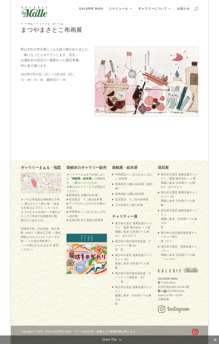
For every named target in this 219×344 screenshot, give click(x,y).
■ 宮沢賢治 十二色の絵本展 (84, 199)
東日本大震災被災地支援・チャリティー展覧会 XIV (133, 277)
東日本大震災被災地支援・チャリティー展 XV (133, 245)
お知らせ (183, 8)
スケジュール (118, 8)
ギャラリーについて (152, 8)
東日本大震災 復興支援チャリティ (133, 295)
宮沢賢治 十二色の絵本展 (131, 199)
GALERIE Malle (91, 8)
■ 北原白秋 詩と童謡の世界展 (85, 220)
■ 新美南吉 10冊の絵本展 (82, 195)
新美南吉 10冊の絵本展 (129, 193)
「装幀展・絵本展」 (81, 178)
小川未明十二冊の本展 (129, 205)
